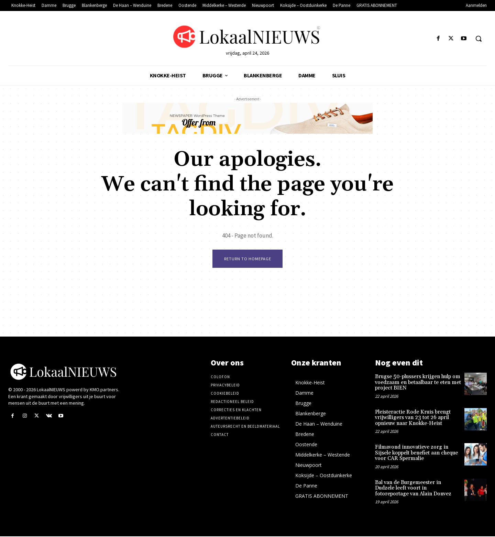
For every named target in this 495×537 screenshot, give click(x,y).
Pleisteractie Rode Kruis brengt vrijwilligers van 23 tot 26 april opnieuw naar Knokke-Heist (413, 418)
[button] (478, 38)
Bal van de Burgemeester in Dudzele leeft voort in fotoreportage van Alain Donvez (413, 488)
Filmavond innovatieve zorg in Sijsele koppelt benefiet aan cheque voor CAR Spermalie (416, 453)
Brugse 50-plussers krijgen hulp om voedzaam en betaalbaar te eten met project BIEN (418, 383)
